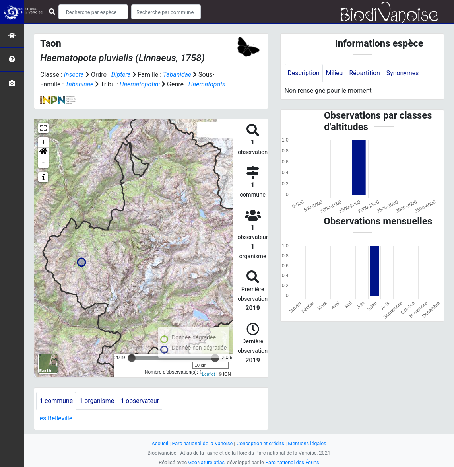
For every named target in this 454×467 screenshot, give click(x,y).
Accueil (159, 443)
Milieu (334, 73)
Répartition (364, 73)
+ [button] (43, 142)
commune (56, 401)
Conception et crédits (261, 443)
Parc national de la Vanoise (202, 443)
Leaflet (208, 374)
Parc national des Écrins (292, 462)
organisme (97, 401)
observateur (140, 401)
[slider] (132, 358)
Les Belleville (54, 418)
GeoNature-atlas (206, 462)
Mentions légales (307, 443)
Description (304, 73)
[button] (43, 153)
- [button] (43, 163)
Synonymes (403, 73)
